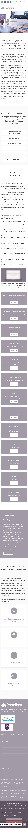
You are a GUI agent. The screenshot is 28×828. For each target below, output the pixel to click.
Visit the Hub (8, 553)
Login (2, 3)
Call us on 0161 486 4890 (14, 662)
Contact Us (5, 768)
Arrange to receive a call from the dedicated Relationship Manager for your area (14, 619)
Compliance (5, 752)
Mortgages (5, 749)
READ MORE (14, 302)
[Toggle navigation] (25, 8)
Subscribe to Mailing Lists (9, 771)
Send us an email (14, 642)
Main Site (4, 746)
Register (22, 1)
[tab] (14, 132)
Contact (15, 1)
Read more (11, 809)
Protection (5, 755)
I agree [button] (14, 819)
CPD (3, 765)
